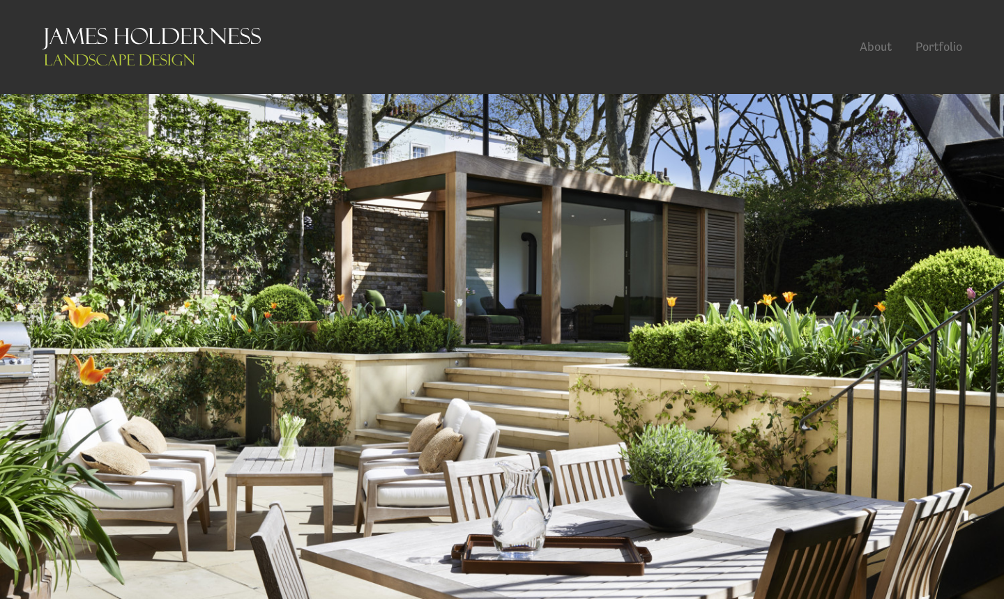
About (876, 46)
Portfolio (938, 46)
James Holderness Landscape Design (151, 46)
